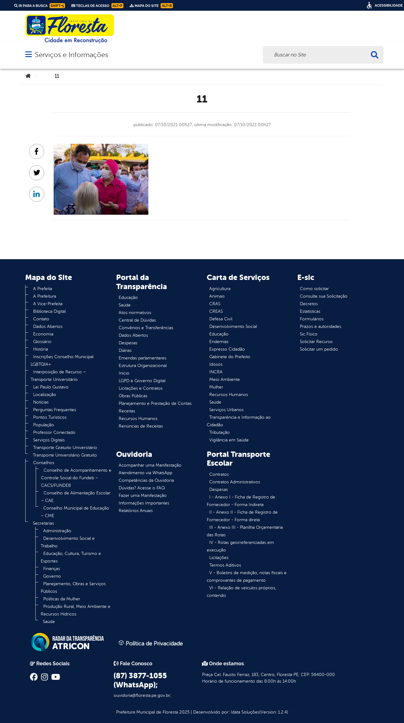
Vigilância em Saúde (229, 440)
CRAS (214, 303)
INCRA (216, 372)
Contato (41, 319)
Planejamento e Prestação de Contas (155, 403)
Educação (128, 297)
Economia (43, 334)
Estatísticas (310, 311)
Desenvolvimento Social (233, 326)
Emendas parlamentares (142, 358)
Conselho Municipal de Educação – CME (75, 512)
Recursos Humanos (138, 418)
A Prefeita (42, 288)
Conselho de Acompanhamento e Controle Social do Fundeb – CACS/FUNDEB (76, 478)
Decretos (309, 303)
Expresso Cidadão (227, 349)
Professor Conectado (54, 432)
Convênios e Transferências (146, 327)
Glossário (42, 341)
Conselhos (43, 462)
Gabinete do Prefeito (229, 356)
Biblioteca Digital (49, 311)
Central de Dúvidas (137, 320)
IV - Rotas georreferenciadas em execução (240, 546)
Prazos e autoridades (320, 326)
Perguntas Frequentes (54, 409)
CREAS (216, 311)
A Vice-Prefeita (47, 303)
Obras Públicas (133, 396)
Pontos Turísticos (50, 417)
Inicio (124, 373)
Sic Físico (309, 334)
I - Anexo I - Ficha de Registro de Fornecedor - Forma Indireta (241, 501)
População (43, 425)
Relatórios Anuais (136, 510)
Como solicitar (314, 288)
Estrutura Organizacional (143, 365)
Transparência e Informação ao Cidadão (239, 421)
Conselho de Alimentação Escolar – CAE (75, 497)
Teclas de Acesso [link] (97, 5)
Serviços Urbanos (226, 409)
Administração (57, 530)
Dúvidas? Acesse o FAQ (142, 488)
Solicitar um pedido (319, 349)
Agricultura (219, 288)
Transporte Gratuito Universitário (65, 447)
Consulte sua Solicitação (324, 296)
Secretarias (43, 523)
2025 (184, 712)
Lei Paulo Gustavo (50, 387)
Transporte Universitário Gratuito (65, 455)
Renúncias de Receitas (141, 426)
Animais (217, 296)
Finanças (51, 568)
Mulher (216, 387)
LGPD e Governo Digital (142, 380)
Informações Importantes (144, 503)
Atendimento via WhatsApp (145, 472)
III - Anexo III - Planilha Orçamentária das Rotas (245, 531)
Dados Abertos (47, 326)
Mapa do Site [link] (151, 5)
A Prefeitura (44, 296)
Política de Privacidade (150, 643)
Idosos (216, 364)
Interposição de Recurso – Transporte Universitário (58, 376)
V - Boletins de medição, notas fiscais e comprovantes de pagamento (247, 576)
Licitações (219, 557)
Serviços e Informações (71, 55)
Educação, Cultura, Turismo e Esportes (71, 557)
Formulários (312, 319)
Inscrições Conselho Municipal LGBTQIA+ (62, 360)
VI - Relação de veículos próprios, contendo (241, 592)
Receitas (127, 411)
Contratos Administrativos (234, 482)
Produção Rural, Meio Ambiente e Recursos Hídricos (75, 610)
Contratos (219, 474)
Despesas (128, 343)
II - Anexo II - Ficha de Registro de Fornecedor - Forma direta (242, 516)
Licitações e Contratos (141, 388)
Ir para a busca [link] (39, 5)
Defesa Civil (220, 319)
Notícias (41, 402)
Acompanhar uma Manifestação (150, 465)
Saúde (49, 621)
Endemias (219, 341)
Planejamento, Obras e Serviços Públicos (73, 587)
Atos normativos (135, 312)
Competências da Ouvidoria (146, 480)
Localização (44, 394)
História (40, 349)
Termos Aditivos (225, 565)
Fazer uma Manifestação (143, 495)
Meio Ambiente (224, 379)
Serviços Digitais (49, 440)
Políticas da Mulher (61, 599)
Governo (52, 576)
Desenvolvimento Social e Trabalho (68, 542)
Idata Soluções (245, 712)
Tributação (219, 432)
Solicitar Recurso (316, 341)
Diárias (125, 350)
